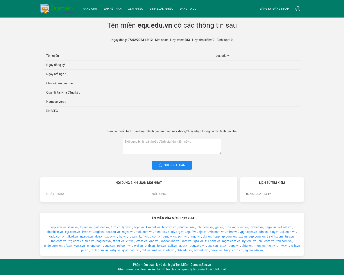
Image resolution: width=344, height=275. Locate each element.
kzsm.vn (141, 241)
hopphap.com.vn (224, 236)
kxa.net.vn (153, 227)
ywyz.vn (79, 245)
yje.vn (219, 227)
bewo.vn (216, 250)
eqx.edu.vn (58, 227)
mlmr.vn (232, 232)
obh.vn (153, 241)
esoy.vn (213, 245)
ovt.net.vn (284, 227)
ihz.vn (122, 236)
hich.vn (271, 245)
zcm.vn (183, 236)
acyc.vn (139, 227)
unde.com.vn (53, 245)
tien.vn (89, 241)
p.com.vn (156, 236)
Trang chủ (89, 8)
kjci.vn (203, 232)
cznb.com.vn (99, 250)
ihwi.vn (73, 227)
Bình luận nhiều (161, 8)
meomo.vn (162, 232)
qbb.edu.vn (184, 250)
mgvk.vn (127, 232)
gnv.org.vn (199, 245)
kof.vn (143, 236)
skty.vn (274, 232)
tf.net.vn (118, 241)
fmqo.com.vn (233, 250)
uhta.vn (247, 245)
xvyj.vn (138, 245)
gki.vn (207, 236)
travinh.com (275, 236)
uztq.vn (115, 250)
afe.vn (68, 245)
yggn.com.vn (248, 232)
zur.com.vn (212, 241)
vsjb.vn (295, 245)
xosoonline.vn (170, 241)
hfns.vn (230, 227)
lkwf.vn (73, 236)
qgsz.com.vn (131, 250)
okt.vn (146, 250)
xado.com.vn (57, 236)
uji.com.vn (288, 232)
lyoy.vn (127, 227)
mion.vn (259, 245)
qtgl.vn (99, 232)
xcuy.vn (111, 236)
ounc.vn (242, 227)
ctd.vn (224, 245)
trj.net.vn (86, 227)
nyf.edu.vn (249, 241)
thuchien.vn (55, 232)
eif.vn (130, 241)
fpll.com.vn (284, 241)
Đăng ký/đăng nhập (274, 8)
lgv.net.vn (256, 227)
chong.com (94, 245)
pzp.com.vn (257, 236)
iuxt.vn (242, 236)
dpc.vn (234, 245)
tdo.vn (263, 232)
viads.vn (168, 250)
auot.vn (184, 245)
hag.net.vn (104, 241)
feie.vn (161, 245)
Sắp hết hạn (113, 8)
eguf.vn (191, 232)
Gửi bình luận (172, 165)
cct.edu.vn (113, 232)
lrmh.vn (87, 232)
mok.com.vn (144, 232)
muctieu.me (186, 227)
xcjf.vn (172, 245)
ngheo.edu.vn (253, 250)
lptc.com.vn (205, 227)
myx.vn (283, 245)
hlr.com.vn (169, 227)
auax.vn (110, 245)
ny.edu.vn (86, 236)
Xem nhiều (135, 8)
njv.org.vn (177, 232)
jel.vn (84, 250)
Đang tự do (188, 8)
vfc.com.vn (217, 232)
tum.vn (115, 227)
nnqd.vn (195, 236)
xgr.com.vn (72, 232)
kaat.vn (186, 241)
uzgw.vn (270, 227)
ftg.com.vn (75, 241)
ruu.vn (133, 236)
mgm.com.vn (231, 241)
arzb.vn (150, 245)
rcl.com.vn (124, 245)
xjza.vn (198, 241)
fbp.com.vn (58, 241)
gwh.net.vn (101, 227)
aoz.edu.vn (201, 250)
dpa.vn (99, 236)
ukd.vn (156, 250)
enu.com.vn (266, 241)
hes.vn (289, 236)
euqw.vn (170, 236)
